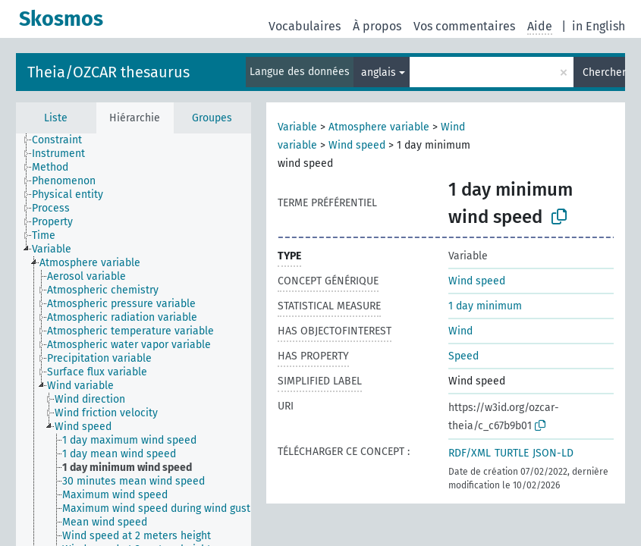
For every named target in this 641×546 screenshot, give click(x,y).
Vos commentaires (464, 26)
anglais (378, 72)
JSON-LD (553, 453)
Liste (56, 117)
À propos (377, 26)
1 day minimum (485, 306)
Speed (463, 356)
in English (598, 26)
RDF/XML (469, 453)
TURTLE (512, 453)
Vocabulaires (305, 26)
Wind (460, 331)
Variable (297, 127)
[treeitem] (63, 140)
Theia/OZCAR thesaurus (108, 72)
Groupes (212, 117)
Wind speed (356, 145)
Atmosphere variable (378, 127)
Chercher (604, 72)
